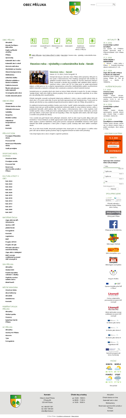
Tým (7, 338)
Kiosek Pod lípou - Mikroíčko (12, 46)
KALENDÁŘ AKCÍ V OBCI (45, 47)
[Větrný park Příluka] (113, 214)
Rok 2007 (9, 212)
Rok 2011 (9, 207)
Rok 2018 (9, 198)
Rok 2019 (9, 195)
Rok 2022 (9, 187)
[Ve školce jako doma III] (113, 336)
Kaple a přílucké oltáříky (11, 51)
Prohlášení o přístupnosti (63, 416)
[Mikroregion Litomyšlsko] (113, 263)
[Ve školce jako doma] (113, 321)
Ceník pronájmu (11, 148)
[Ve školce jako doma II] (113, 328)
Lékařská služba (11, 78)
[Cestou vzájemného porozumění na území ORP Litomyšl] (113, 296)
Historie (9, 335)
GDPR (7, 125)
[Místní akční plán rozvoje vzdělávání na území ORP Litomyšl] (113, 310)
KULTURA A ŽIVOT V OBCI (51, 55)
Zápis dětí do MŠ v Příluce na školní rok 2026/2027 (112, 73)
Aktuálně (9, 42)
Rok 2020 (9, 192)
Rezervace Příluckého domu (13, 144)
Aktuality (9, 267)
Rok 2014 (9, 201)
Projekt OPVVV (11, 242)
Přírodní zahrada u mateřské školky (12, 248)
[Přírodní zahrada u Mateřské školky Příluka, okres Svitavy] (113, 202)
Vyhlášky (9, 112)
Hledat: (93, 5)
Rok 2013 (9, 204)
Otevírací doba (11, 158)
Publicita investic (12, 85)
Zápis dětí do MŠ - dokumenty (12, 221)
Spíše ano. (108, 171)
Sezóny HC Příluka (12, 332)
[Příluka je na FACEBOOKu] (113, 228)
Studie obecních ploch (14, 96)
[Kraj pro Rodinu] (113, 277)
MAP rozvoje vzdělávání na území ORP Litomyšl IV (13, 257)
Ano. (106, 166)
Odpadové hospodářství (10, 121)
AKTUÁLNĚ (34, 46)
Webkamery (10, 75)
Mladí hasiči (10, 282)
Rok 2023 (9, 184)
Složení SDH (10, 270)
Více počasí (113, 386)
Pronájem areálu (12, 161)
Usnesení (9, 103)
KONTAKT (92, 46)
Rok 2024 (9, 181)
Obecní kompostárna (13, 72)
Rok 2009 (9, 209)
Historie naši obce (12, 66)
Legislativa (10, 236)
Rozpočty (9, 115)
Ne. (106, 181)
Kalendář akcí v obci (13, 60)
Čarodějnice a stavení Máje (113, 121)
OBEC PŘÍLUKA (34, 5)
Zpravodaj (9, 58)
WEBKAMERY (69, 46)
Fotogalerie (10, 231)
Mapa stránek (75, 416)
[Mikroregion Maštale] (113, 242)
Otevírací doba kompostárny (108, 93)
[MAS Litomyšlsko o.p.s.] (113, 251)
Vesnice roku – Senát (61, 71)
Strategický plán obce (14, 93)
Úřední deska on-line (13, 106)
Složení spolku (11, 314)
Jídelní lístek (10, 228)
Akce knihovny (11, 293)
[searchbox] (104, 4)
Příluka (8, 55)
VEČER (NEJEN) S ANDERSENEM (109, 60)
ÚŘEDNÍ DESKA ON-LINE (57, 47)
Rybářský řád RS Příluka (11, 321)
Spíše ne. (108, 176)
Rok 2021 (9, 190)
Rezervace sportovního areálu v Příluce (13, 169)
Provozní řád (10, 141)
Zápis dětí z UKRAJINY (14, 252)
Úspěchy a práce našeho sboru (12, 278)
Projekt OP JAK (11, 245)
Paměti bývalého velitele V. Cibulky (12, 274)
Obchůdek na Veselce (13, 69)
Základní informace (13, 109)
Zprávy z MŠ (10, 225)
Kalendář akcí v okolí (13, 63)
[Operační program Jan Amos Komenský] (113, 351)
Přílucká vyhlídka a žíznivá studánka (12, 81)
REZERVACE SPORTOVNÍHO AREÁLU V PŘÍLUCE (80, 47)
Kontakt (9, 128)
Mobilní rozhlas (11, 118)
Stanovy (9, 317)
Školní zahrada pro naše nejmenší (12, 89)
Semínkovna (10, 298)
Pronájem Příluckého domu (13, 137)
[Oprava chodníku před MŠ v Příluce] (113, 284)
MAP (7, 239)
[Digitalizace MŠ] (113, 342)
